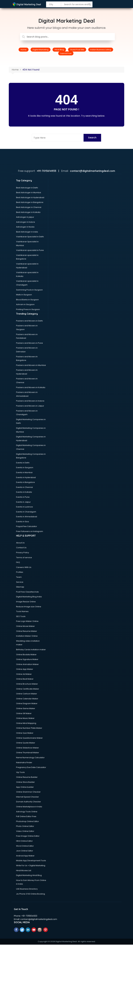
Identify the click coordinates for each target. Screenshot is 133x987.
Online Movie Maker (25, 626)
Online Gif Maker (24, 713)
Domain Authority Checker (28, 801)
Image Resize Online (26, 601)
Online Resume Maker (26, 631)
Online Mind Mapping (26, 723)
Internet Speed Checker (27, 796)
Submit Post (65, 53)
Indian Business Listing (100, 49)
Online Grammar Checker (28, 791)
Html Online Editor (24, 841)
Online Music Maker (25, 718)
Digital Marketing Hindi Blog (29, 875)
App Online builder (25, 787)
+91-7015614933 (29, 915)
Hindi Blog (59, 49)
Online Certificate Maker (27, 688)
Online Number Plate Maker (29, 728)
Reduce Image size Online (28, 606)
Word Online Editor (25, 846)
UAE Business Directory (27, 888)
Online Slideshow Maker (27, 747)
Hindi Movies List (23, 870)
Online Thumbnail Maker (27, 752)
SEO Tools (20, 616)
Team (19, 577)
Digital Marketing (40, 49)
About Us (20, 542)
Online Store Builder (25, 782)
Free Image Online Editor (28, 836)
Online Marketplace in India (29, 806)
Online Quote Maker (25, 742)
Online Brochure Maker (27, 683)
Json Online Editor (24, 850)
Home (23, 49)
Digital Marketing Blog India (29, 596)
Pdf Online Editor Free (26, 816)
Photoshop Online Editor (27, 821)
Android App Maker (25, 855)
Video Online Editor (25, 831)
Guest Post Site (77, 49)
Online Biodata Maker (26, 654)
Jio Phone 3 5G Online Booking (30, 893)
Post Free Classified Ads (27, 591)
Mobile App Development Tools (31, 860)
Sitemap (20, 586)
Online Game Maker (25, 708)
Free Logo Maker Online (27, 621)
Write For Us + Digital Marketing (30, 865)
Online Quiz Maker (24, 733)
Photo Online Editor (25, 826)
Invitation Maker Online (27, 636)
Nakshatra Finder (24, 762)
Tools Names (22, 611)
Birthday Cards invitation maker (31, 649)
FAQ (18, 562)
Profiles (19, 572)
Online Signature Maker (27, 659)
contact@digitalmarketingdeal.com (38, 919)
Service (19, 582)
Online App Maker (24, 669)
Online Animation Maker (27, 664)
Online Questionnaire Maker (29, 738)
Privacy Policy (22, 552)
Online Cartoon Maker (26, 693)
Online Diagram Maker (26, 703)
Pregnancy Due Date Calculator (31, 767)
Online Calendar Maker (27, 698)
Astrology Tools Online (26, 811)
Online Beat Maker (25, 679)
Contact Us (21, 547)
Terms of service (24, 557)
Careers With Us (23, 567)
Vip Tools (20, 772)
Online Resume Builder (27, 777)
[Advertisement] (66, 965)
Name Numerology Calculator (30, 757)
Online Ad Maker (24, 674)
